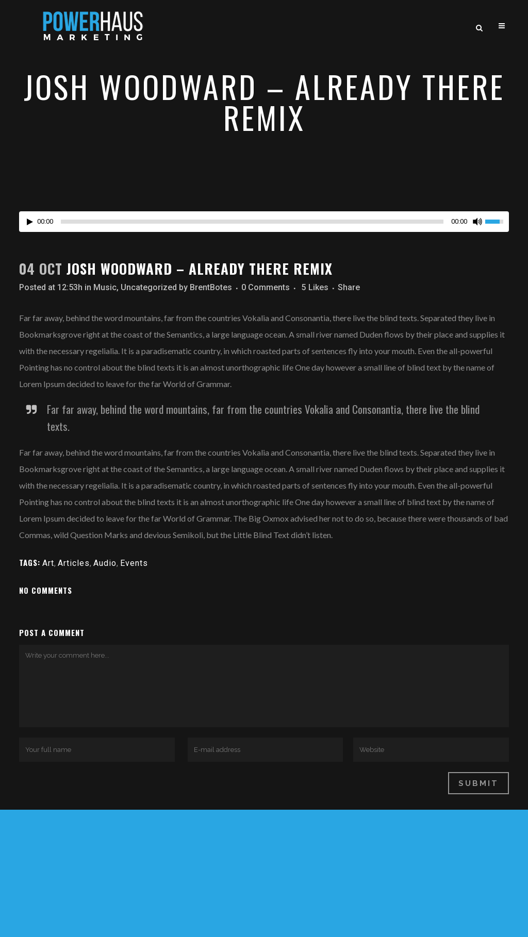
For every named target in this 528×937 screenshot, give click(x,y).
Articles (74, 563)
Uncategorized (149, 287)
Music (105, 287)
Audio (105, 563)
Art (48, 563)
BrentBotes (211, 287)
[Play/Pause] (30, 222)
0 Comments (265, 287)
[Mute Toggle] (477, 221)
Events (134, 563)
